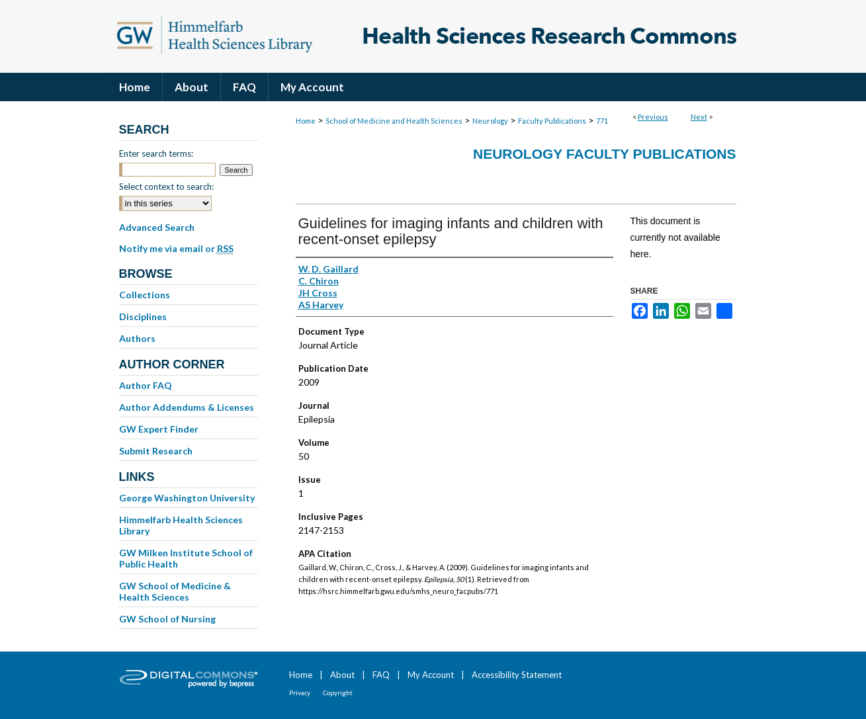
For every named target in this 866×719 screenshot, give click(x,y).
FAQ (381, 674)
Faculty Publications (552, 120)
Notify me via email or (176, 249)
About (342, 674)
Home (306, 120)
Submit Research (156, 450)
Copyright (338, 693)
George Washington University (187, 497)
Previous (653, 116)
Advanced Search (157, 227)
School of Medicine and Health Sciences (393, 120)
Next (699, 116)
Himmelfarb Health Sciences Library (181, 525)
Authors (137, 338)
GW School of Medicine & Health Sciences (175, 591)
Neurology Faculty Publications (604, 153)
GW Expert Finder (158, 429)
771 (602, 120)
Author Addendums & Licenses (186, 407)
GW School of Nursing (167, 618)
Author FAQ (145, 385)
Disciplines (143, 316)
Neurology (490, 120)
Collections (144, 294)
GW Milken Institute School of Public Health (186, 558)
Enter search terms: (156, 153)
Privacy (299, 693)
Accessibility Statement (517, 674)
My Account (431, 674)
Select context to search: (166, 186)
